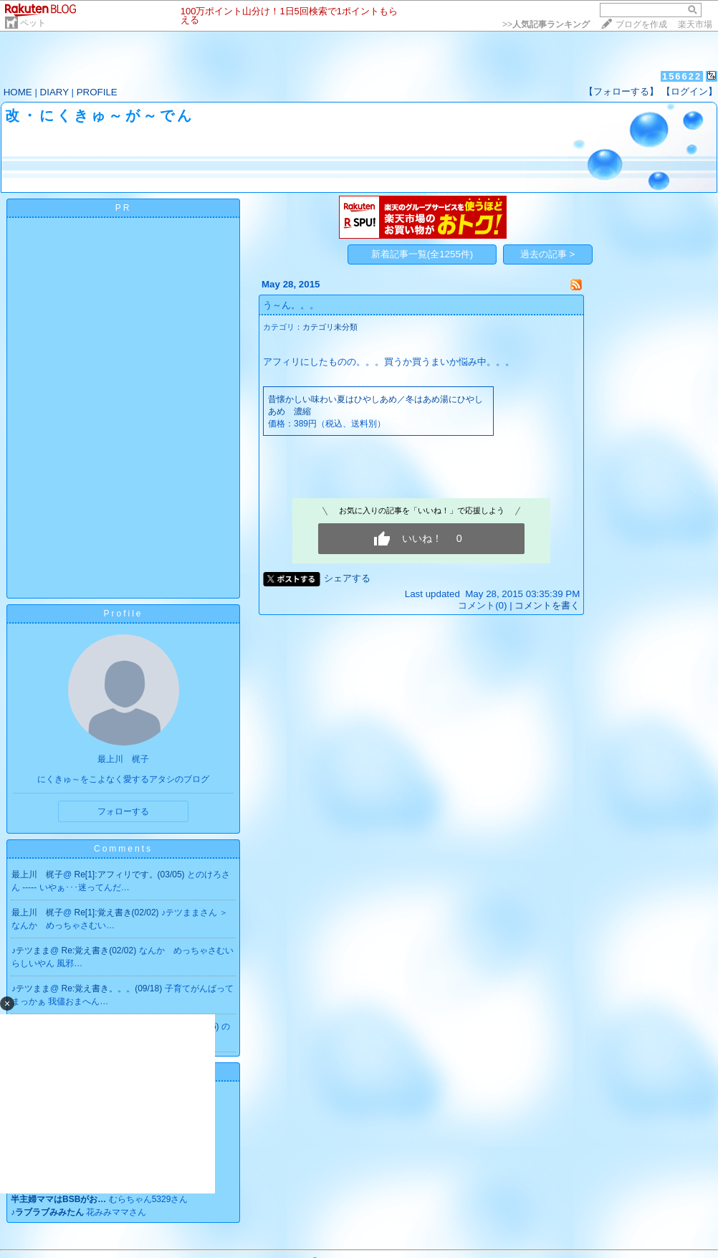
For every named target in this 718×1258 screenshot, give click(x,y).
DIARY (54, 92)
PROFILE (97, 92)
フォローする (123, 811)
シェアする (347, 578)
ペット (33, 23)
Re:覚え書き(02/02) (100, 950)
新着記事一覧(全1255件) (422, 254)
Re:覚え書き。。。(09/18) (113, 988)
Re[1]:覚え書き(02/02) (118, 912)
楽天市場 (695, 24)
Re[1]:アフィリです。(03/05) (131, 874)
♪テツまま (30, 950)
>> (546, 24)
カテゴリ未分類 (330, 327)
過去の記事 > (547, 254)
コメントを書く (547, 605)
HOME (18, 92)
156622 (682, 76)
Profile (123, 614)
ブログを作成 (641, 24)
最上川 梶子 (37, 874)
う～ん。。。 (291, 305)
